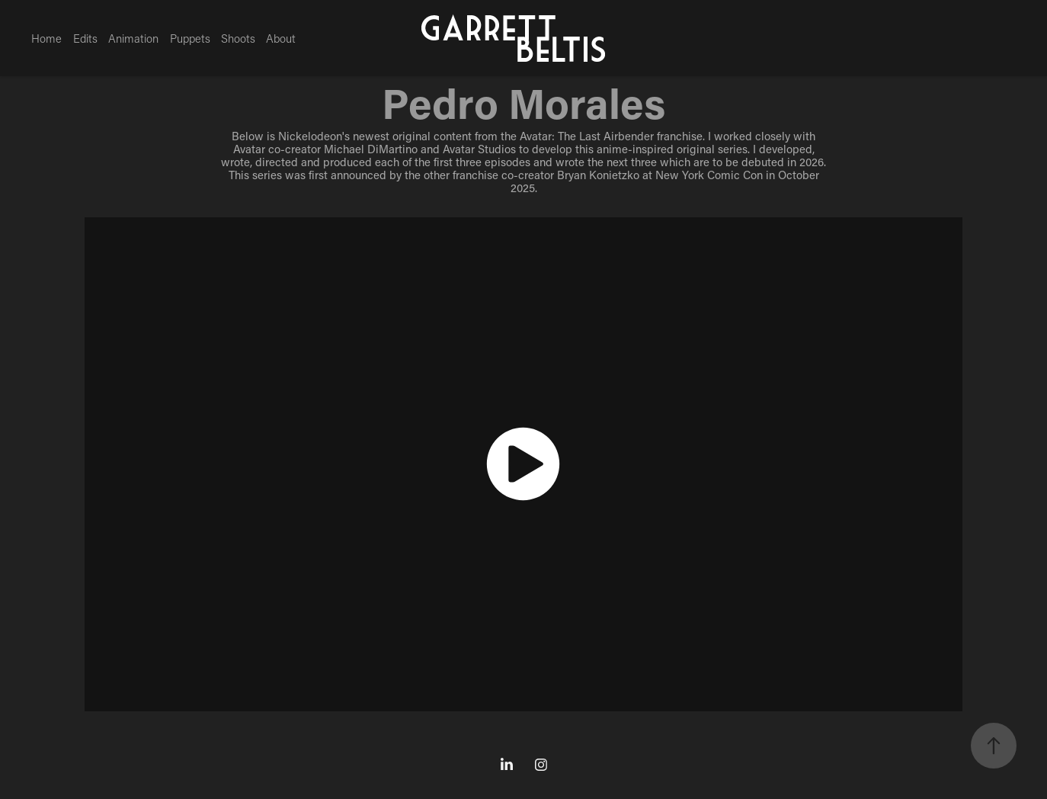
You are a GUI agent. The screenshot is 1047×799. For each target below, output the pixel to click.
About (281, 38)
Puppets (190, 38)
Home (46, 38)
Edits (85, 38)
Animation (133, 38)
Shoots (238, 38)
